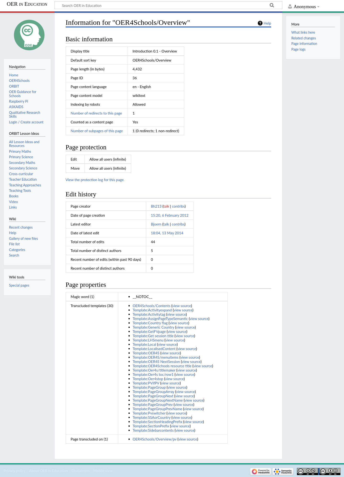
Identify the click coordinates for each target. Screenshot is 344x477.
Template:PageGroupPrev (153, 404)
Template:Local (144, 344)
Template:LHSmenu (148, 340)
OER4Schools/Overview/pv (155, 439)
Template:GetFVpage (149, 331)
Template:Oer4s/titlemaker (154, 370)
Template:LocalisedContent (154, 348)
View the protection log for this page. (95, 180)
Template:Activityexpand (152, 310)
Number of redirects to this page (96, 113)
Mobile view (103, 470)
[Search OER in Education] (168, 5)
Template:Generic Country (153, 327)
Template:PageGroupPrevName (157, 409)
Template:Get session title (153, 336)
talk (166, 206)
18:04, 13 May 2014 (167, 233)
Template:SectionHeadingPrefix (157, 421)
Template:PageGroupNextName (158, 400)
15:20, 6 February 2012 (169, 215)
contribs (178, 206)
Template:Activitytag (149, 314)
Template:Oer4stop (148, 379)
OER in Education (27, 4)
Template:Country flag (150, 323)
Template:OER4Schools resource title (162, 366)
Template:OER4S (146, 353)
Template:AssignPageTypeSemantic (160, 318)
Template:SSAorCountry (152, 417)
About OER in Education (48, 470)
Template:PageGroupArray (153, 391)
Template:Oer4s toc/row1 (153, 374)
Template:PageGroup (149, 387)
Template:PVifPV (146, 383)
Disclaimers (80, 470)
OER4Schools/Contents (151, 306)
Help (267, 23)
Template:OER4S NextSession (156, 361)
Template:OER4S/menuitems (155, 357)
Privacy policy (14, 470)
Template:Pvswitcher (149, 413)
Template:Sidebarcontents (153, 430)
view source (181, 306)
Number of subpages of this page (97, 131)
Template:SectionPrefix (151, 426)
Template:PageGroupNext (153, 396)
